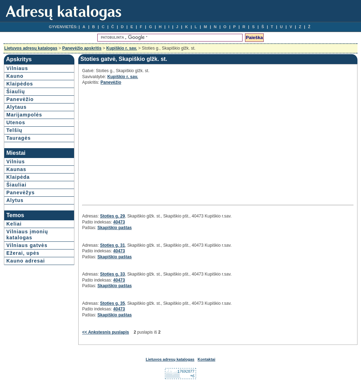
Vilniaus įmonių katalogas (27, 234)
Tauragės (18, 138)
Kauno (15, 76)
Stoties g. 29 (112, 216)
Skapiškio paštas (114, 227)
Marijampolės (24, 115)
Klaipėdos (19, 84)
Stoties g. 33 (112, 274)
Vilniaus (17, 68)
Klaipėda (18, 177)
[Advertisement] (145, 144)
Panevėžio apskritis (81, 48)
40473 (119, 222)
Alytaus (16, 107)
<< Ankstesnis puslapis (105, 332)
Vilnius (15, 161)
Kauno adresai (25, 261)
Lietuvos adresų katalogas (30, 48)
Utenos (15, 122)
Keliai (14, 224)
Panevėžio (19, 99)
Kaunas (16, 169)
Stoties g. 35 (112, 303)
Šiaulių (15, 91)
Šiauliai (16, 185)
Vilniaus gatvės (27, 245)
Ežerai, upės (22, 253)
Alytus (15, 200)
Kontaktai (206, 359)
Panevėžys (20, 192)
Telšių (14, 130)
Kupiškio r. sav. (121, 48)
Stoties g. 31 (112, 245)
